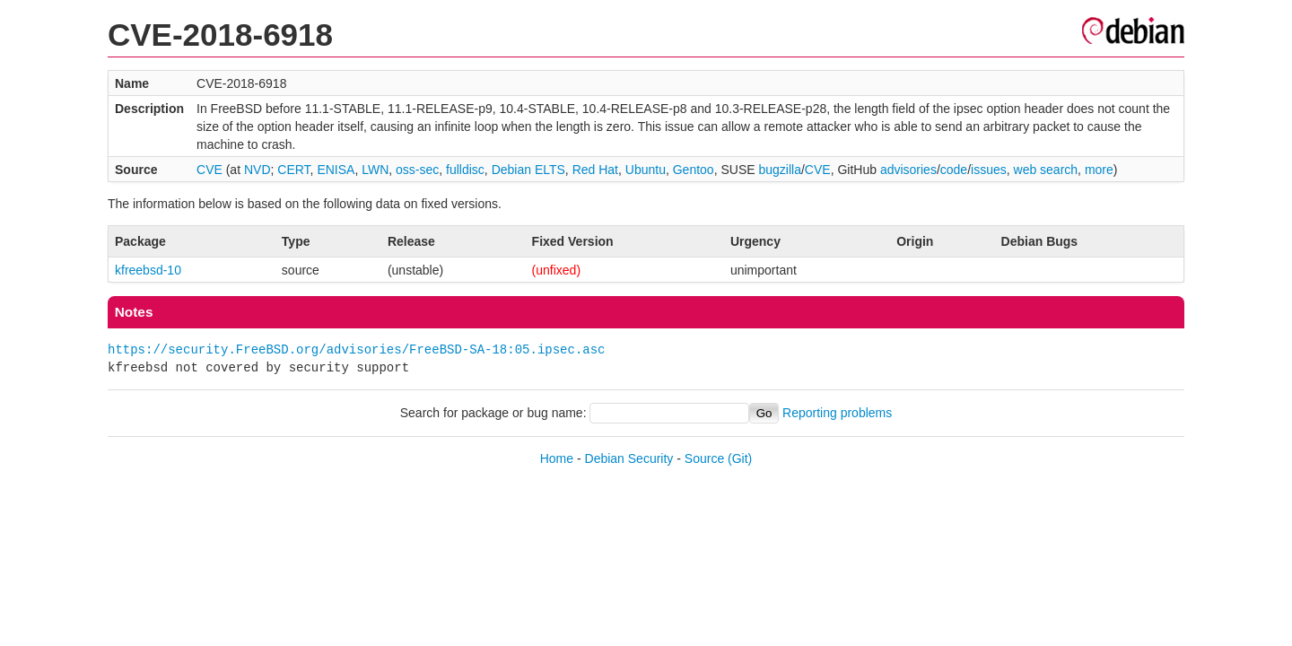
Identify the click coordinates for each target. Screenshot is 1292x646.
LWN (375, 169)
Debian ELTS (528, 169)
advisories (908, 169)
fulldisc (465, 169)
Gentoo (693, 169)
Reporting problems (837, 413)
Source (704, 458)
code (953, 169)
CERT (293, 169)
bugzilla (779, 169)
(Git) (740, 458)
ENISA (335, 169)
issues (989, 169)
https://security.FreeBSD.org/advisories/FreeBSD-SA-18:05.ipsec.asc (356, 349)
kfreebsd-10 (148, 270)
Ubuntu (645, 169)
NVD (257, 169)
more (1099, 169)
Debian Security (629, 458)
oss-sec (417, 169)
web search (1046, 169)
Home (556, 458)
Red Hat (595, 169)
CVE (209, 169)
